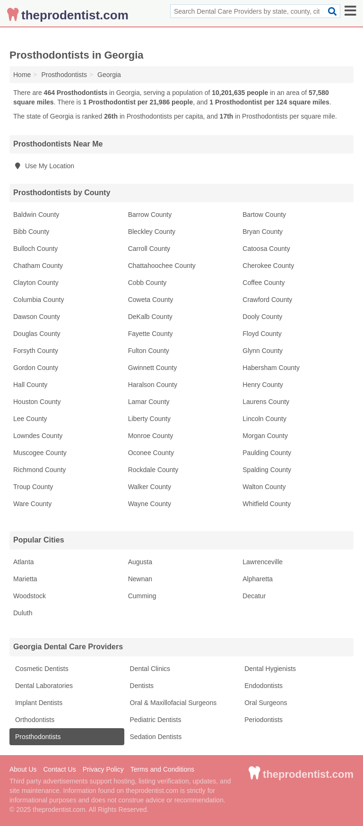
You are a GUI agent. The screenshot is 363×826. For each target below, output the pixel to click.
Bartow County (264, 214)
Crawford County (267, 299)
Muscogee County (40, 452)
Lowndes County (37, 435)
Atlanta (23, 562)
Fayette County (150, 333)
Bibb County (31, 231)
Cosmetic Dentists (41, 668)
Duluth (22, 613)
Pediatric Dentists (155, 719)
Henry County (262, 384)
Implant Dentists (37, 702)
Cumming (142, 596)
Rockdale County (153, 469)
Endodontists (262, 685)
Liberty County (149, 418)
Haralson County (152, 384)
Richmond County (39, 469)
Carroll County (149, 248)
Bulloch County (35, 248)
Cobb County (147, 282)
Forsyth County (35, 350)
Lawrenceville (262, 562)
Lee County (30, 418)
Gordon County (35, 367)
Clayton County (36, 282)
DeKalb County (150, 316)
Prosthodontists (36, 736)
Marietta (25, 579)
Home (22, 74)
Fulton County (148, 350)
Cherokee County (268, 265)
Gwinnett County (152, 367)
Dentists (141, 685)
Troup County (33, 486)
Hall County (30, 384)
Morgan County (265, 435)
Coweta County (150, 299)
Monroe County (150, 435)
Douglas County (36, 333)
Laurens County (265, 401)
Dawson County (36, 316)
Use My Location (43, 166)
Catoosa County (266, 248)
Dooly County (262, 316)
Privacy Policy (103, 769)
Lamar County (149, 401)
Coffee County (263, 282)
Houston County (36, 401)
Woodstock (29, 596)
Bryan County (262, 231)
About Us (23, 769)
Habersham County (271, 367)
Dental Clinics (149, 668)
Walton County (263, 486)
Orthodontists (33, 719)
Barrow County (150, 214)
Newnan (140, 579)
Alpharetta (257, 579)
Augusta (140, 562)
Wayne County (149, 504)
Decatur (254, 596)
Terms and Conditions (162, 769)
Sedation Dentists (155, 736)
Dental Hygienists (269, 668)
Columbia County (38, 299)
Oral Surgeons (264, 702)
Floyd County (261, 333)
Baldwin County (36, 214)
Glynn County (262, 350)
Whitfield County (266, 504)
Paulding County (266, 452)
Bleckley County (151, 231)
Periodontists (262, 719)
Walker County (149, 486)
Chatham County (38, 265)
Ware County (32, 504)
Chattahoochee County (162, 265)
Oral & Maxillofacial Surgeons (172, 702)
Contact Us (59, 769)
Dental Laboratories (43, 685)
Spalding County (266, 469)
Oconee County (151, 452)
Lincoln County (264, 418)
